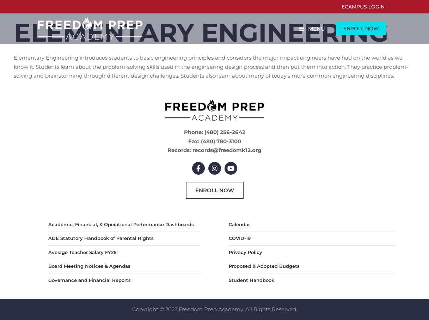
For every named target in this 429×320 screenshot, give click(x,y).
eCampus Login (363, 7)
